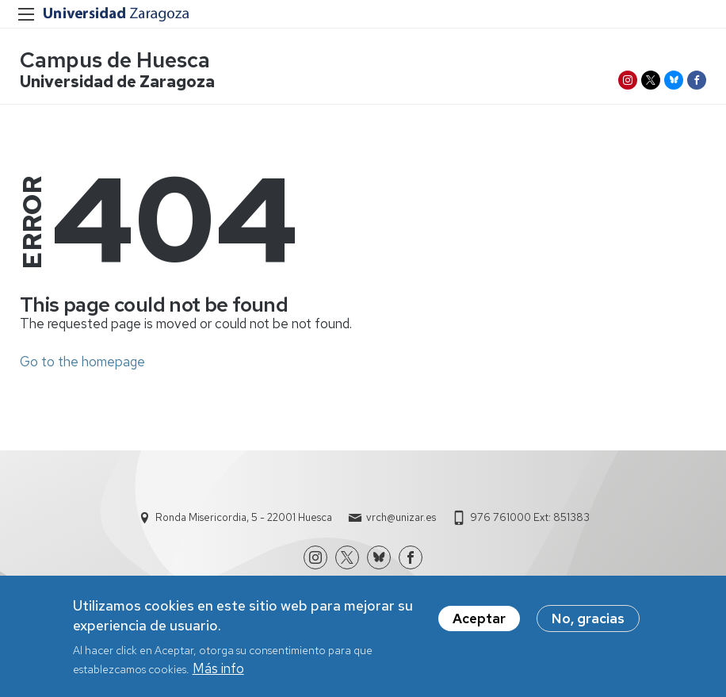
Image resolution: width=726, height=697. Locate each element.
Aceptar (479, 624)
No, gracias (588, 624)
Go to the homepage (82, 361)
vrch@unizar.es (401, 517)
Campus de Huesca (115, 60)
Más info (218, 674)
